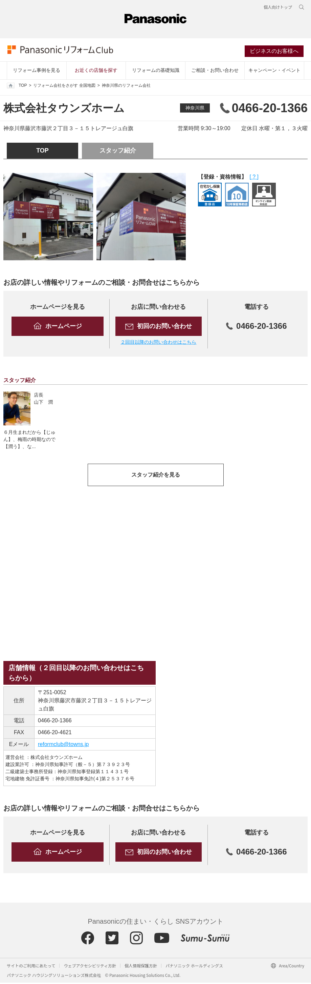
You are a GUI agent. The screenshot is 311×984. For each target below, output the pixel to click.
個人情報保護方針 (141, 967)
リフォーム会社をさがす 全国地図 (64, 86)
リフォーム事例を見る (36, 71)
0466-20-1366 (55, 722)
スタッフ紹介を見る (155, 476)
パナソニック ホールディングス (194, 967)
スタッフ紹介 (117, 151)
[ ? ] (254, 178)
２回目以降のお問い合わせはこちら (158, 343)
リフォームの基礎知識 (155, 71)
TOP (17, 86)
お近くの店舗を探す (96, 71)
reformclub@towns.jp (63, 745)
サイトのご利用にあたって (31, 967)
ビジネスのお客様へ (274, 52)
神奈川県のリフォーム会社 (126, 86)
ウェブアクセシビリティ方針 (90, 967)
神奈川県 (194, 109)
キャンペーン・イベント (274, 71)
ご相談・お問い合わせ (215, 71)
